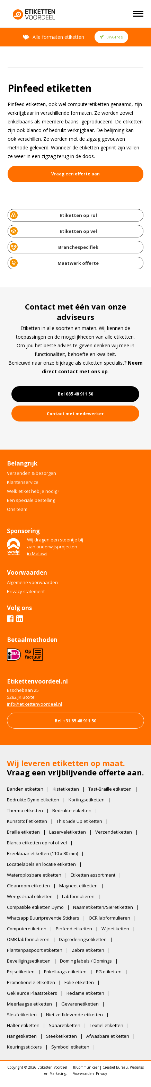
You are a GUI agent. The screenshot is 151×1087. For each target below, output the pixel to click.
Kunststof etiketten (27, 821)
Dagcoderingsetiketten (83, 939)
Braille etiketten (23, 832)
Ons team (17, 509)
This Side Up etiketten (79, 821)
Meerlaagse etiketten (29, 1004)
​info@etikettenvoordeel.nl (34, 704)
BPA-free (111, 37)
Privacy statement (26, 591)
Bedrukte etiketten (71, 810)
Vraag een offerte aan (75, 174)
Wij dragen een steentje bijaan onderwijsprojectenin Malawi (55, 547)
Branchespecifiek (54, 247)
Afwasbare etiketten (107, 1036)
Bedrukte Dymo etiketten (33, 800)
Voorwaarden (83, 1073)
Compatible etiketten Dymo (35, 907)
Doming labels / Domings (86, 961)
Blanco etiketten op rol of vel (37, 843)
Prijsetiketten (21, 971)
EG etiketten (109, 971)
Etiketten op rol (53, 215)
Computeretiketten (26, 928)
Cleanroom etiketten (28, 885)
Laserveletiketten (67, 832)
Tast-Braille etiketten (110, 789)
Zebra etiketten (88, 950)
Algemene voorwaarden (32, 582)
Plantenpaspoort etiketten (34, 950)
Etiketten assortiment (93, 875)
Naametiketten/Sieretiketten (103, 907)
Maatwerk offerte (54, 263)
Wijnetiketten (115, 928)
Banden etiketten (25, 789)
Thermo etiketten (25, 810)
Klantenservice (22, 482)
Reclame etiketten (85, 993)
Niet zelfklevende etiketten (74, 1014)
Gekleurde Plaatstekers (32, 993)
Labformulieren (78, 896)
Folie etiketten (79, 982)
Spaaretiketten (64, 1025)
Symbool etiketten (70, 1047)
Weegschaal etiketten (30, 896)
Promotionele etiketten (31, 982)
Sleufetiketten (22, 1014)
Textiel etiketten (106, 1025)
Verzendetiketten (113, 832)
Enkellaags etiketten (65, 971)
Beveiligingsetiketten (29, 961)
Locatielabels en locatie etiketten (41, 864)
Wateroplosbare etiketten (34, 875)
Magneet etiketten (78, 885)
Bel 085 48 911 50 (75, 394)
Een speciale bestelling (31, 500)
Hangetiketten (22, 1036)
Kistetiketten (66, 789)
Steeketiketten (61, 1036)
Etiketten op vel (53, 231)
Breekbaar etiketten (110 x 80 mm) (42, 853)
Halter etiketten (23, 1025)
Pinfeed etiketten (74, 928)
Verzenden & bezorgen (31, 473)
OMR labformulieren (28, 939)
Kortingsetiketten (87, 800)
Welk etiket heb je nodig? (33, 491)
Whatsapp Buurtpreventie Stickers (43, 918)
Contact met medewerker (75, 414)
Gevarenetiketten (80, 1004)
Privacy (101, 1073)
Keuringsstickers (24, 1047)
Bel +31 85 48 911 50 (75, 721)
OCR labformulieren (109, 918)
